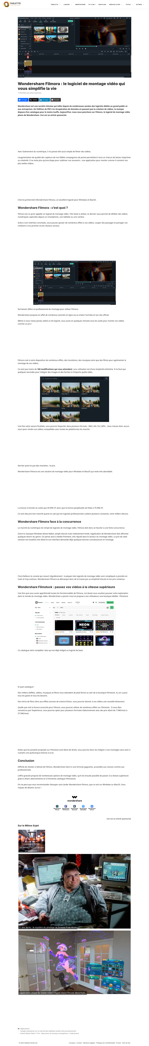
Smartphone (80, 4)
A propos (72, 1043)
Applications (25, 1029)
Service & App (116, 4)
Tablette (56, 4)
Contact (79, 1043)
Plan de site (126, 1043)
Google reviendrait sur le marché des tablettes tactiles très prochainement (48, 1031)
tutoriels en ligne (65, 315)
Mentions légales (89, 1043)
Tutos (130, 4)
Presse (118, 1043)
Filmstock (124, 596)
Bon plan (102, 4)
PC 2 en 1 (92, 4)
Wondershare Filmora (45, 200)
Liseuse (69, 4)
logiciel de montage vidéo (57, 214)
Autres (141, 4)
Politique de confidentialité (105, 1043)
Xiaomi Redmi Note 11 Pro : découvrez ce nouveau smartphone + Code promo (49, 1033)
